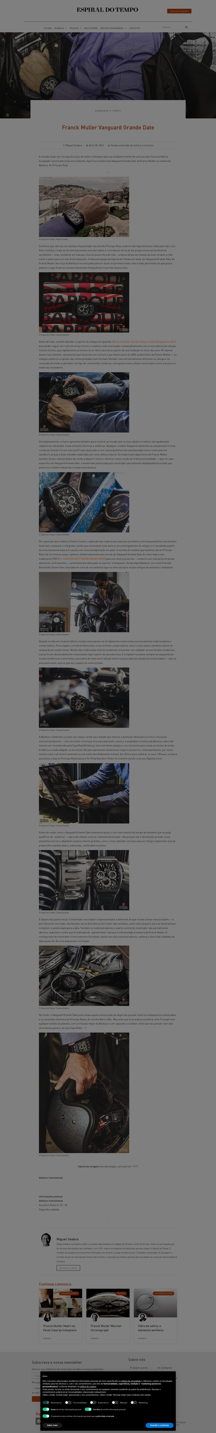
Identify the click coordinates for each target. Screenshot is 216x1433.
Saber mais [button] (52, 1425)
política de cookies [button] (88, 1386)
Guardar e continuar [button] (159, 1425)
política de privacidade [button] (131, 1381)
